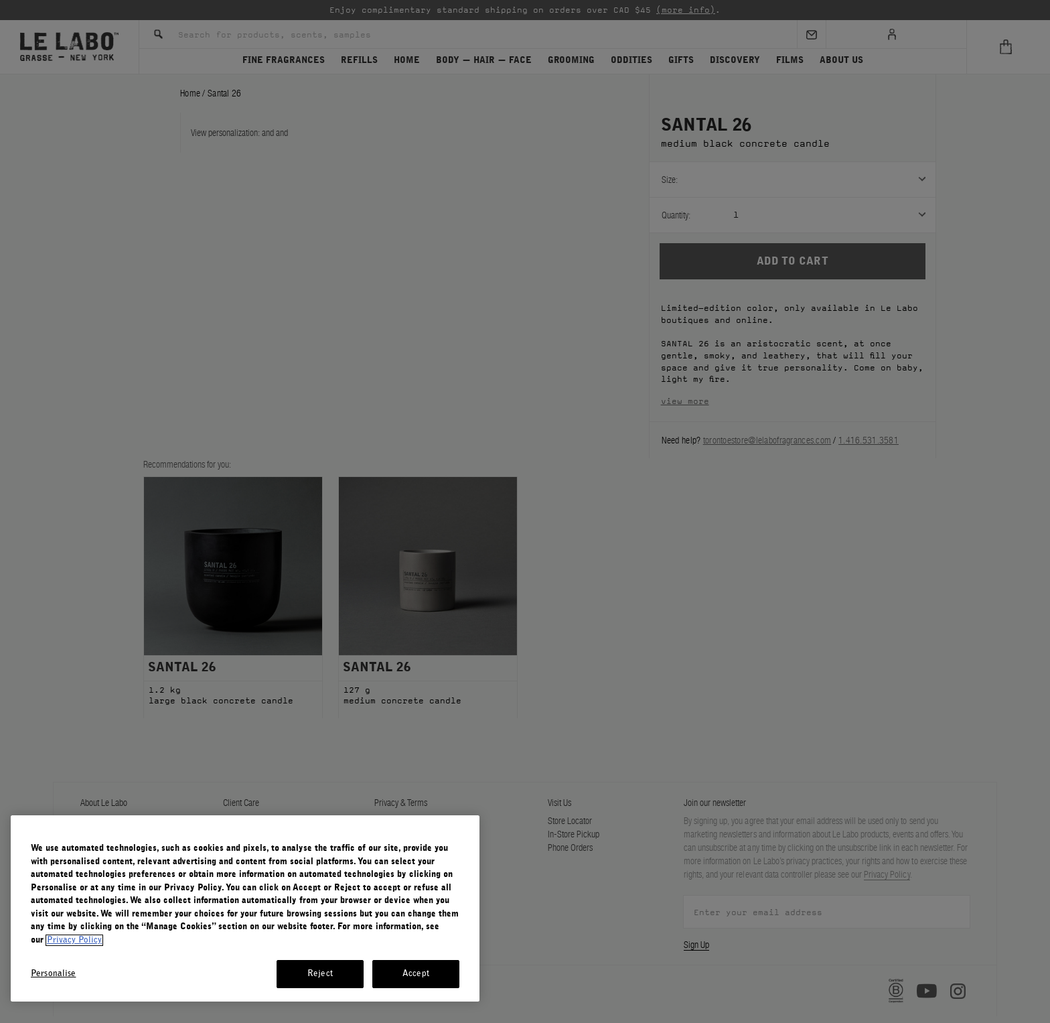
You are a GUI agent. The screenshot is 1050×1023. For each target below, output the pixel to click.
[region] (245, 908)
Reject (320, 973)
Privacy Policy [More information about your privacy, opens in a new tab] (74, 940)
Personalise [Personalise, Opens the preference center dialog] (53, 973)
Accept (415, 973)
